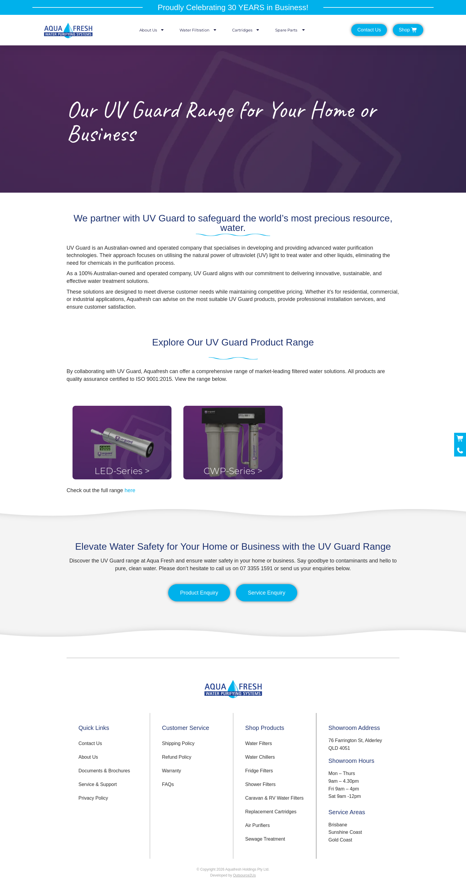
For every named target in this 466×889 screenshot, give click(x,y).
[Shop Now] (460, 439)
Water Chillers (260, 757)
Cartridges (246, 30)
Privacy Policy (93, 798)
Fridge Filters (259, 770)
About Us (152, 30)
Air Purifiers (257, 825)
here (130, 490)
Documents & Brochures (104, 770)
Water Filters (258, 743)
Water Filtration (198, 30)
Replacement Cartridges (271, 811)
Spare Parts (290, 30)
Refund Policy (176, 757)
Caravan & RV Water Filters (274, 798)
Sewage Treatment (265, 839)
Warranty (171, 770)
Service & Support (97, 784)
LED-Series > (122, 470)
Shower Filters (260, 784)
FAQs (168, 784)
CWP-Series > (233, 470)
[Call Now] (460, 451)
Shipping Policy (178, 743)
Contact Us (90, 743)
